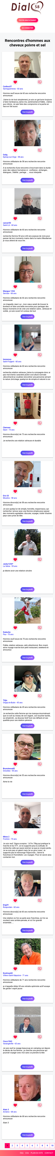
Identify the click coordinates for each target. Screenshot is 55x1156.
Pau (4, 634)
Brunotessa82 (9, 768)
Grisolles (6, 771)
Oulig (5, 155)
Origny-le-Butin (9, 702)
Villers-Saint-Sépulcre (12, 975)
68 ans (14, 1112)
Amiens (6, 1112)
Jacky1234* (8, 564)
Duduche (6, 632)
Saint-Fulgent (8, 361)
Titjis (5, 700)
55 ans (14, 566)
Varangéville (8, 1043)
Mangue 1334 (9, 291)
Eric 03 (6, 496)
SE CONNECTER (27, 28)
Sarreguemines (9, 89)
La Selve (6, 566)
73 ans (12, 430)
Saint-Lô (6, 225)
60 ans (20, 89)
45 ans (20, 702)
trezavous (7, 359)
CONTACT (49, 1153)
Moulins (6, 498)
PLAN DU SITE (37, 1153)
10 (52, 1145)
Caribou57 (7, 86)
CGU (27, 1153)
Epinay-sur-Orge (9, 157)
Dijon (5, 430)
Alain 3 (6, 1109)
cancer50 (7, 223)
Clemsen (6, 427)
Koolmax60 (8, 973)
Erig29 (5, 905)
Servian (6, 293)
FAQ (21, 1153)
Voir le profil (27, 112)
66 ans (13, 293)
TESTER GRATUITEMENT (27, 20)
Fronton (6, 839)
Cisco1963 (7, 1041)
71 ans (25, 975)
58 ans (21, 157)
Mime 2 (6, 837)
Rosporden (7, 907)
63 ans (18, 1043)
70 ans (10, 634)
